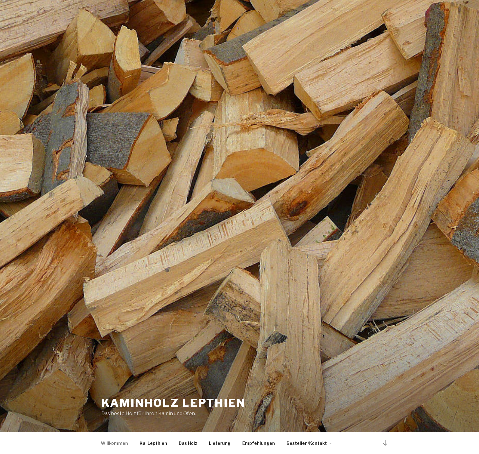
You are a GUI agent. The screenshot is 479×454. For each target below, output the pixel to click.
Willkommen (114, 443)
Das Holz (188, 443)
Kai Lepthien (153, 443)
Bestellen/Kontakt (310, 443)
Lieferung (220, 443)
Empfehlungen (258, 443)
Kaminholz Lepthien (173, 403)
